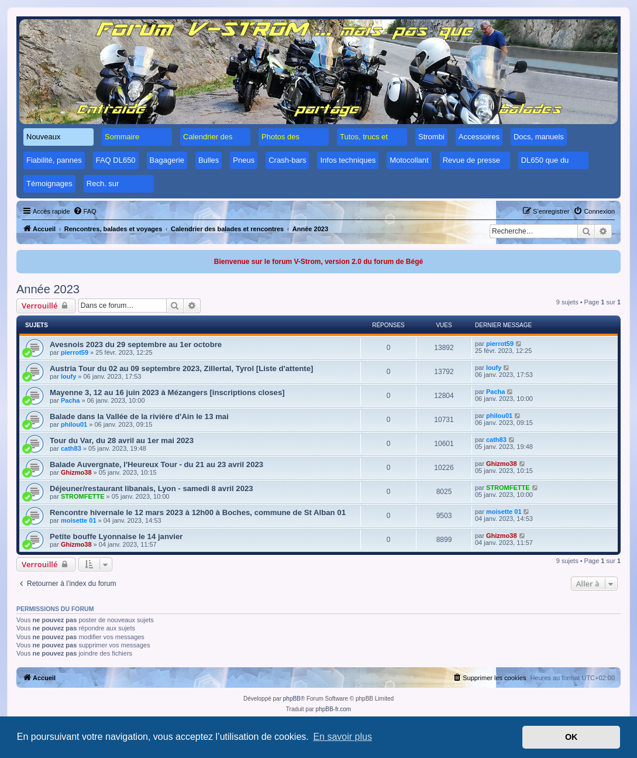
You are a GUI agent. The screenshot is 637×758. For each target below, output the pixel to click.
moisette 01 (79, 520)
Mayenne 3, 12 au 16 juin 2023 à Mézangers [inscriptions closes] (167, 392)
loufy (68, 376)
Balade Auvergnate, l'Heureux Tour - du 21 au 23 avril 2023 (156, 464)
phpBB (292, 698)
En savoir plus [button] (342, 737)
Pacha (70, 400)
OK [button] (571, 737)
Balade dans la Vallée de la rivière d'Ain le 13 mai (139, 416)
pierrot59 (74, 352)
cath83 (71, 448)
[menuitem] (85, 211)
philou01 (74, 424)
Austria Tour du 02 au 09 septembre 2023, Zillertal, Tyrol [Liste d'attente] (181, 368)
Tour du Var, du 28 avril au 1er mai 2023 (122, 440)
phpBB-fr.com (334, 709)
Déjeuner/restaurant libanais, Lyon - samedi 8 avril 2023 (151, 488)
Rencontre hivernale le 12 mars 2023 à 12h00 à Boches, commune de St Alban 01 (198, 512)
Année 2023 (48, 289)
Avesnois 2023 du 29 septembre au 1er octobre (136, 344)
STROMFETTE (83, 496)
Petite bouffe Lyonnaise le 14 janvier (116, 536)
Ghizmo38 (76, 472)
